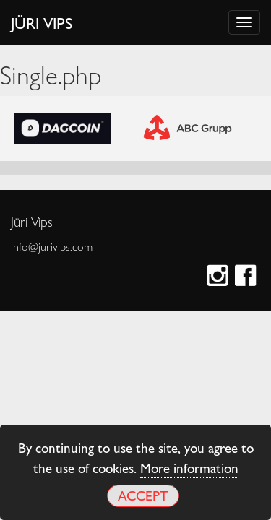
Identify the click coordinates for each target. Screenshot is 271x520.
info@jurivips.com (52, 246)
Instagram (219, 277)
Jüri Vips (42, 22)
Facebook (247, 277)
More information (189, 467)
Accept (143, 495)
